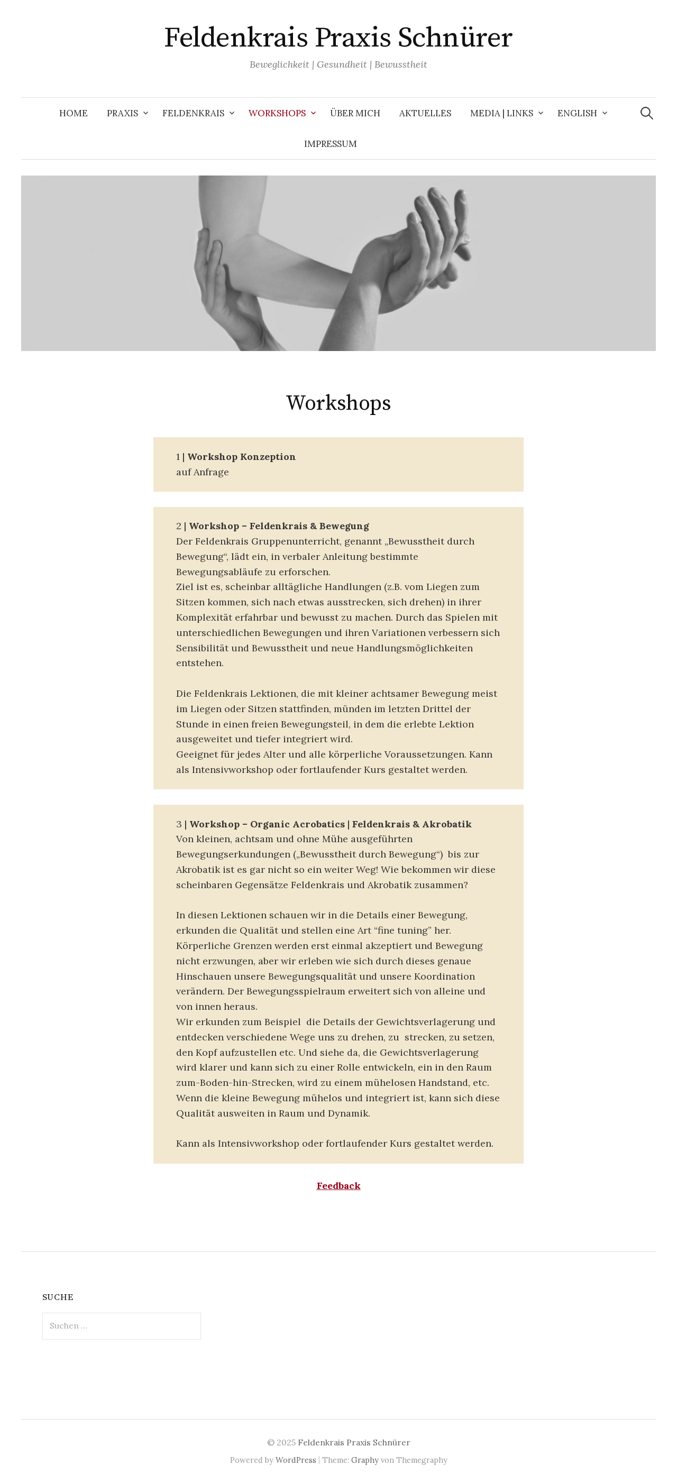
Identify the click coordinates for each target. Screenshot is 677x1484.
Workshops (277, 113)
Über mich (355, 113)
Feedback (339, 1185)
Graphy (365, 1460)
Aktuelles (425, 113)
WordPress (296, 1460)
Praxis (122, 113)
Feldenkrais (193, 113)
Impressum (330, 144)
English (577, 113)
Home (73, 113)
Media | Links (501, 113)
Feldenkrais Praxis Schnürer (338, 38)
